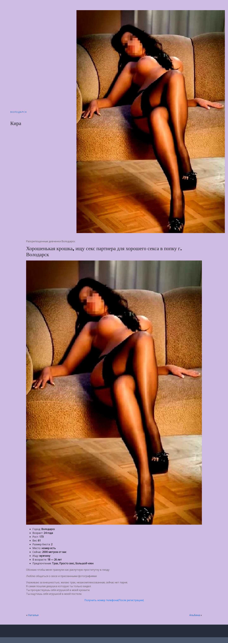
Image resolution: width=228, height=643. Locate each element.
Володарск (18, 111)
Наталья (33, 615)
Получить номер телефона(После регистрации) (114, 600)
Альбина (194, 615)
